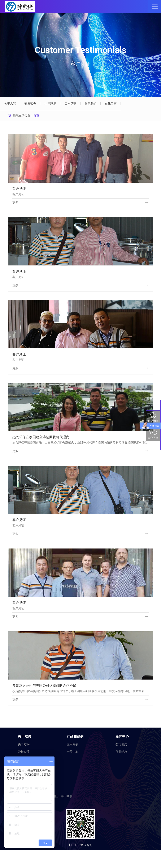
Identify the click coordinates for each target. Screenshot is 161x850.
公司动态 (121, 744)
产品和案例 (75, 736)
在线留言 (111, 103)
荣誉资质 (24, 751)
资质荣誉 (30, 103)
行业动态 (121, 751)
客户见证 (70, 103)
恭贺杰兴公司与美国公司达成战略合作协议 (44, 686)
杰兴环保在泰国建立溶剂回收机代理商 (40, 437)
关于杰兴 (10, 103)
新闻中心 (122, 736)
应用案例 (72, 744)
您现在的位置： (23, 115)
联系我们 (90, 103)
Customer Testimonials (80, 50)
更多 (15, 202)
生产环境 (50, 103)
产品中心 (72, 751)
